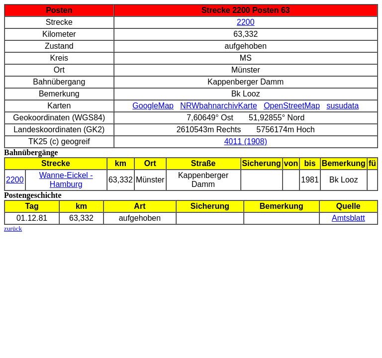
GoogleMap (153, 105)
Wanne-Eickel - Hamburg (66, 179)
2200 (246, 22)
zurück (13, 228)
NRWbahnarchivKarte (218, 105)
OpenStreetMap (292, 105)
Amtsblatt (348, 218)
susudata (342, 105)
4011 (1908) (245, 141)
